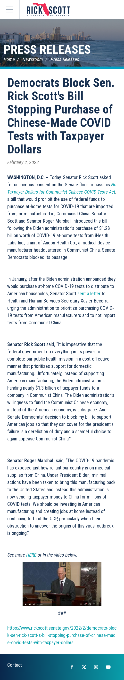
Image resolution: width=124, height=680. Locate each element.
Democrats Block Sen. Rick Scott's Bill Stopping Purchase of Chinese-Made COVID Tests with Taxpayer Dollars (61, 116)
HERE (31, 555)
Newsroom (33, 59)
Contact (14, 665)
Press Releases (47, 50)
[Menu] (9, 9)
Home (9, 59)
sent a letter (88, 293)
